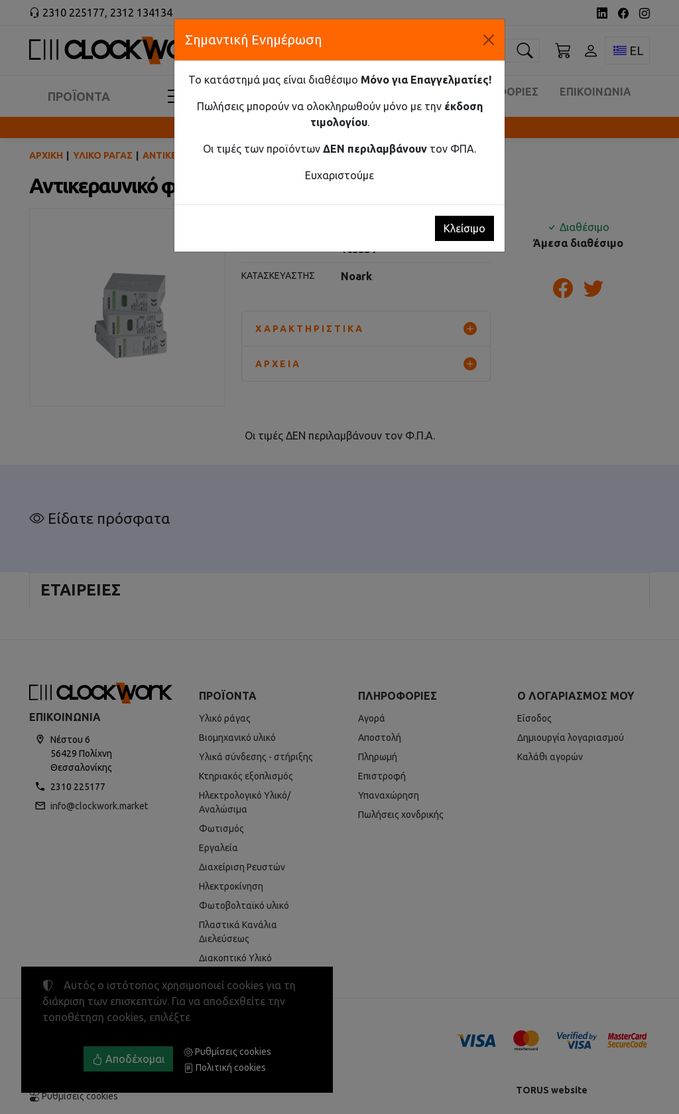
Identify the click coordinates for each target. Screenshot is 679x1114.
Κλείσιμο (464, 228)
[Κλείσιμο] (488, 39)
